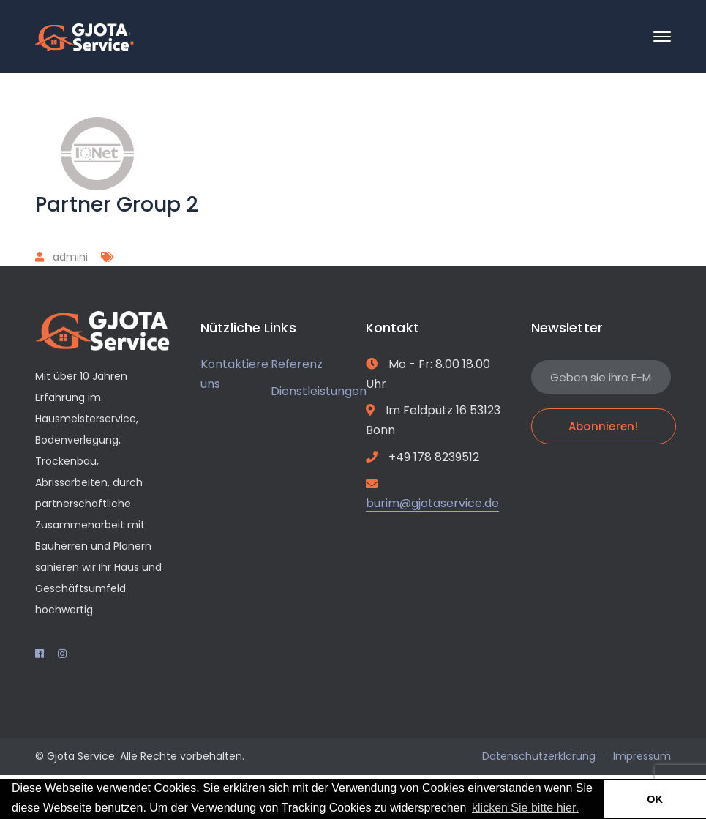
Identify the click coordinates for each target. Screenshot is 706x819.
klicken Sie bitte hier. (525, 807)
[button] (587, 809)
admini (70, 257)
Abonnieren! (603, 426)
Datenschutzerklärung (539, 756)
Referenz (297, 364)
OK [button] (655, 799)
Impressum (642, 756)
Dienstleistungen (319, 391)
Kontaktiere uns (234, 374)
